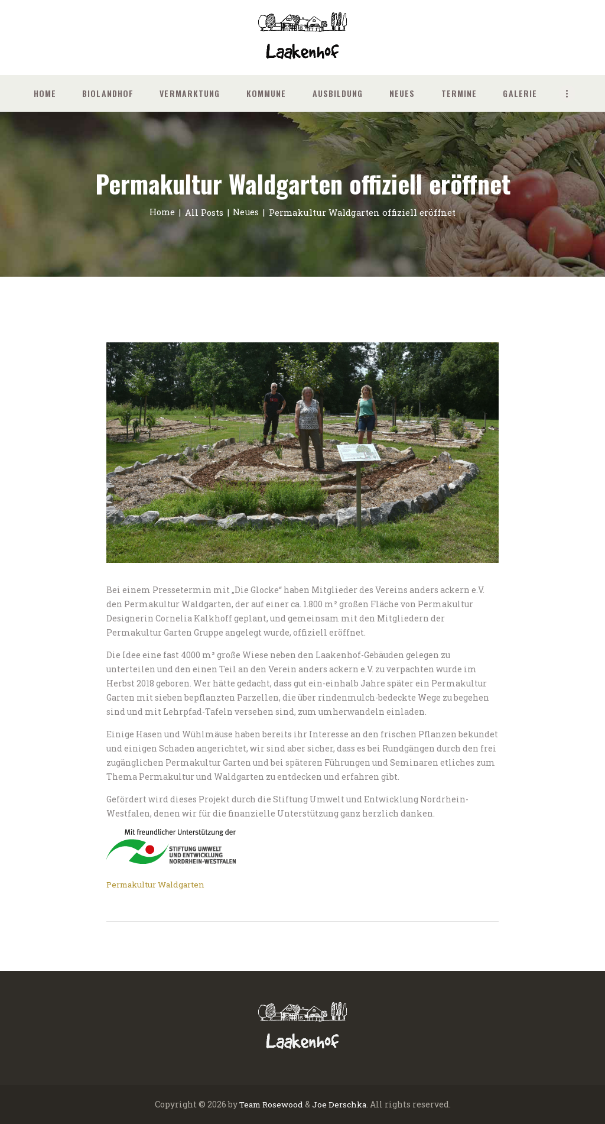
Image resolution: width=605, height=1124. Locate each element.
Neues (247, 212)
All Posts (204, 212)
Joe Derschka (341, 1104)
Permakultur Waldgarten (160, 883)
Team (248, 1104)
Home (161, 212)
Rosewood (283, 1104)
